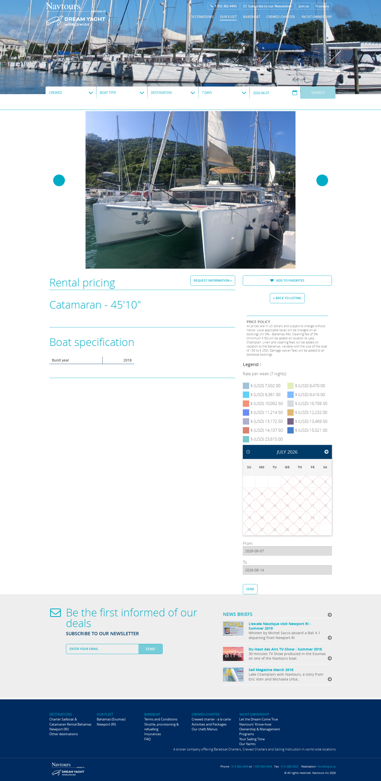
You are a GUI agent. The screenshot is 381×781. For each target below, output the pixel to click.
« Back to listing (287, 298)
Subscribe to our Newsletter (267, 6)
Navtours (86, 14)
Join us (304, 6)
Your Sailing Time (252, 739)
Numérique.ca (326, 766)
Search (318, 92)
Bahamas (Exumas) (111, 719)
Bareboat (251, 17)
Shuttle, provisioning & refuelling (161, 726)
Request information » (213, 280)
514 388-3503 (289, 766)
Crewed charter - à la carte (211, 719)
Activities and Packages (209, 724)
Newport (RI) (59, 729)
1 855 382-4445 (223, 6)
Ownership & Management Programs (259, 731)
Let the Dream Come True (258, 719)
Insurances (152, 734)
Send (250, 589)
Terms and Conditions (160, 719)
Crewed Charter (280, 17)
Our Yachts (247, 744)
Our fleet (228, 17)
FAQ (147, 739)
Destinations (202, 17)
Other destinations (63, 734)
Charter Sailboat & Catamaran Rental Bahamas (70, 721)
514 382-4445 (239, 766)
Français (322, 6)
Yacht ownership (316, 17)
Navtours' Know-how (255, 724)
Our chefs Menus (204, 729)
